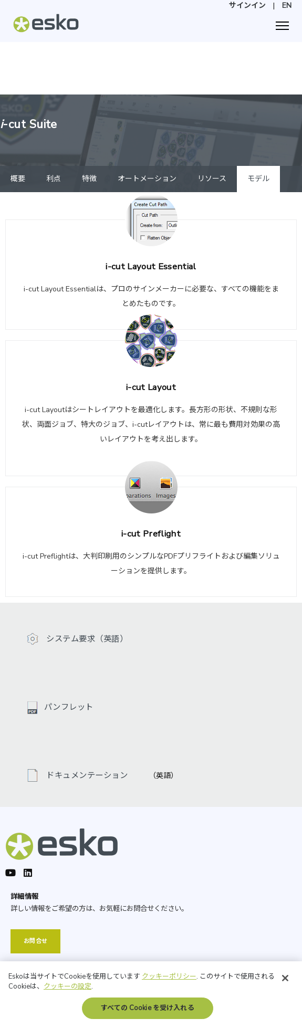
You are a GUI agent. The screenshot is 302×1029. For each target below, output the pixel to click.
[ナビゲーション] (282, 26)
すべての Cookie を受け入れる (147, 1011)
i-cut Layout (151, 387)
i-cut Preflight (151, 534)
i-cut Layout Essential (151, 266)
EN (286, 5)
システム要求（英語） (86, 638)
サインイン (247, 5)
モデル (258, 179)
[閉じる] (285, 981)
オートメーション (147, 179)
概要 (18, 179)
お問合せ (35, 941)
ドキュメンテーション (86, 775)
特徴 (89, 179)
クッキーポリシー (169, 980)
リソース (211, 179)
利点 (53, 179)
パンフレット (68, 706)
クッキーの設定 (67, 990)
